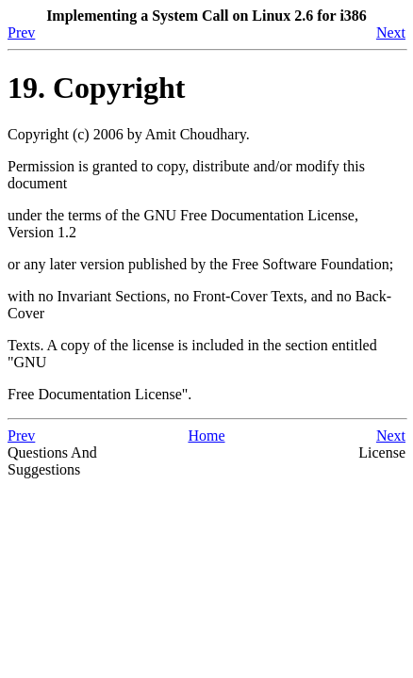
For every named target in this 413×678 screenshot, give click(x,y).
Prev (21, 32)
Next (390, 32)
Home (206, 436)
